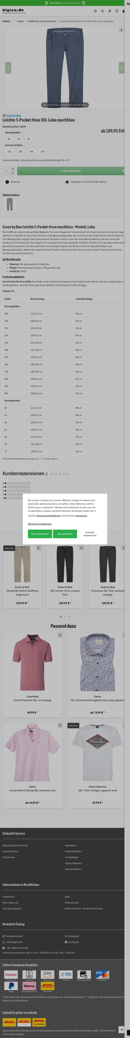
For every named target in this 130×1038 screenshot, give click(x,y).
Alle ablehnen (65, 533)
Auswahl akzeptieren (90, 534)
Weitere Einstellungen (40, 524)
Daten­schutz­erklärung (48, 515)
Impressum (81, 515)
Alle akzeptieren (40, 533)
